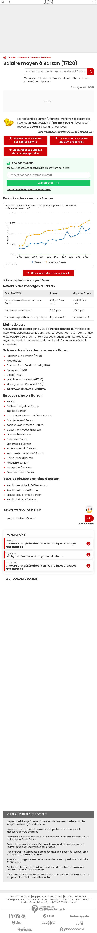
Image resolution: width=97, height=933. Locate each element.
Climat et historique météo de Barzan (29, 415)
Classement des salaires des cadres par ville (25, 140)
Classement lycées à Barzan (24, 429)
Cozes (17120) (15, 374)
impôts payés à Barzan (36, 280)
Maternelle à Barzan (19, 434)
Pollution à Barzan (17, 462)
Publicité (58, 896)
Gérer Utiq (53, 899)
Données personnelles (15, 899)
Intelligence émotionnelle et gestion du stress (34, 555)
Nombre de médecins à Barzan (25, 453)
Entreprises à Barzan (19, 467)
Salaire (12, 58)
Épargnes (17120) (17, 370)
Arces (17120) (14, 360)
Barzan (11, 401)
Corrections (87, 899)
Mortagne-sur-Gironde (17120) (25, 384)
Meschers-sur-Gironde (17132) (25, 379)
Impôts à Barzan (16, 410)
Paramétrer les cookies (37, 899)
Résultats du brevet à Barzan (24, 494)
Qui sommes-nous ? (20, 896)
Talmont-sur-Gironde (49, 78)
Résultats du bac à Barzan (22, 490)
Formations (16, 534)
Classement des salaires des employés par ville (25, 151)
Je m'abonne (45, 183)
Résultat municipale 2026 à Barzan (27, 485)
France (23, 58)
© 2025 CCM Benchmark (64, 902)
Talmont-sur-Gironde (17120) (24, 356)
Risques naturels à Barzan (22, 448)
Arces (67, 78)
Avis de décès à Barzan (20, 420)
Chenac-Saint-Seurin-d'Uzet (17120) (28, 365)
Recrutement (80, 896)
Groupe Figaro (44, 902)
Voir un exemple (86, 524)
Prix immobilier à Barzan (21, 472)
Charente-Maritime (40, 58)
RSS (78, 899)
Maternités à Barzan (19, 443)
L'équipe (36, 896)
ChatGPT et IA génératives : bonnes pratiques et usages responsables (41, 544)
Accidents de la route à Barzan (25, 425)
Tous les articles (67, 899)
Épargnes (46, 81)
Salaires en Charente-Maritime (26, 389)
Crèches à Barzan (17, 439)
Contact (68, 896)
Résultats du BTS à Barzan (22, 499)
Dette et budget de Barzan (23, 406)
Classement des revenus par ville (48, 273)
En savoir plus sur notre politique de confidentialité (29, 189)
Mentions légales (28, 902)
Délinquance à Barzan (20, 458)
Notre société (47, 896)
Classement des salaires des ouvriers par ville (71, 140)
